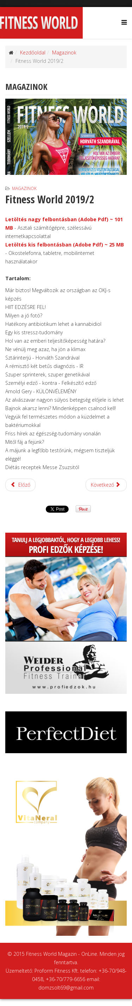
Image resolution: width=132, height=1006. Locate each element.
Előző (20, 484)
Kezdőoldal (32, 52)
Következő (105, 484)
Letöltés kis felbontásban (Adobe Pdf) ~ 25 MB (64, 244)
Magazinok (64, 52)
